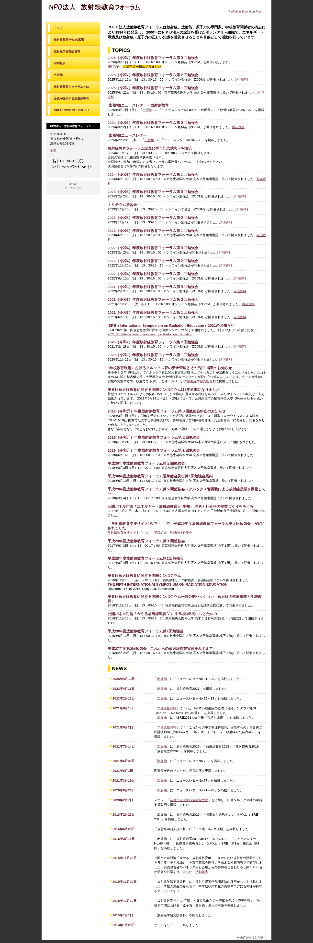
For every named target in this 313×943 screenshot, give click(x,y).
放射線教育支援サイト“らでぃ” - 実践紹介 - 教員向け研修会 (150, 532)
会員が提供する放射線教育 (189, 800)
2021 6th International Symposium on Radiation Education (150, 334)
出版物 (147, 110)
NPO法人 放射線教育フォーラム (98, 9)
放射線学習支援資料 (201, 381)
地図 (53, 150)
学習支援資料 (166, 708)
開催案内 (114, 66)
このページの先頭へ (251, 937)
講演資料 (241, 79)
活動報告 (201, 872)
